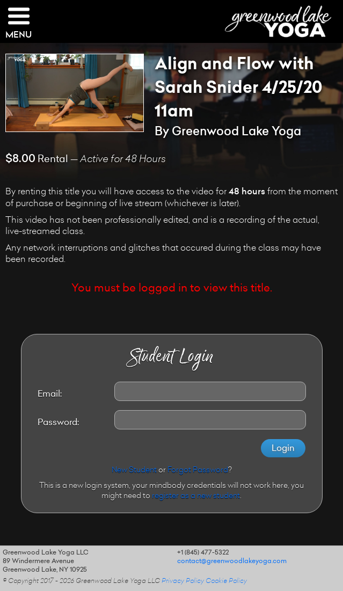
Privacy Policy (183, 581)
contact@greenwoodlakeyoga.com (232, 561)
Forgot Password (197, 471)
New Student (134, 471)
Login (283, 448)
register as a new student (196, 496)
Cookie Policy (226, 581)
